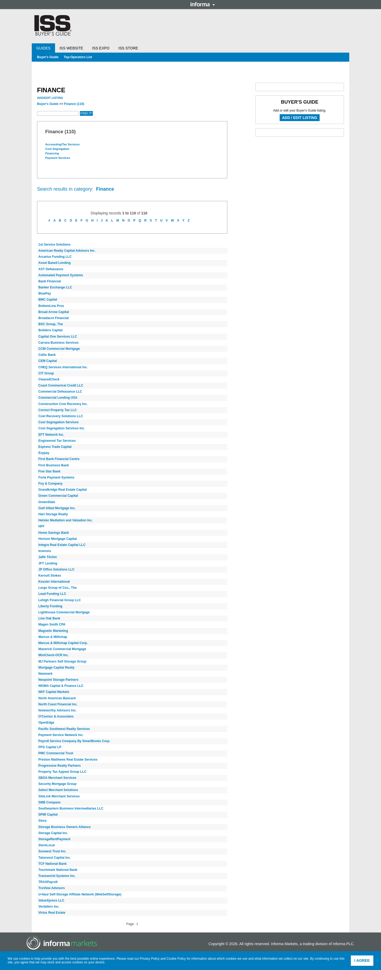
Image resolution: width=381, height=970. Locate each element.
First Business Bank (53, 465)
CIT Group (46, 373)
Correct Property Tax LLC (57, 410)
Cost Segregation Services (58, 422)
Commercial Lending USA (57, 397)
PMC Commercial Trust (55, 753)
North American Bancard (57, 698)
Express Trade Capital (54, 447)
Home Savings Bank (53, 533)
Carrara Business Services (58, 342)
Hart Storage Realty (53, 514)
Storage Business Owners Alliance (64, 827)
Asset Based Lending (54, 263)
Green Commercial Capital (58, 496)
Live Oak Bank (49, 618)
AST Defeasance (50, 269)
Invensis (44, 551)
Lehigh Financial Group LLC (59, 600)
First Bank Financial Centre (58, 459)
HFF (41, 526)
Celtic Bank (47, 355)
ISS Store (128, 48)
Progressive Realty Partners (59, 765)
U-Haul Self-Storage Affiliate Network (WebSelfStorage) (79, 894)
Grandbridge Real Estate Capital (62, 489)
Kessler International (54, 581)
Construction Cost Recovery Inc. (63, 404)
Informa (202, 4)
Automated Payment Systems (60, 275)
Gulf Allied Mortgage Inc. (57, 508)
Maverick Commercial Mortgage (62, 649)
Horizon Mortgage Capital (57, 539)
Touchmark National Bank (57, 870)
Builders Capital (50, 330)
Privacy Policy (150, 958)
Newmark (45, 673)
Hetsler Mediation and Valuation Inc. (65, 520)
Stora (42, 820)
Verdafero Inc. (48, 906)
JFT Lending (47, 563)
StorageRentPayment (54, 839)
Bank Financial (49, 281)
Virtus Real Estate (51, 912)
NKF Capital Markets (53, 692)
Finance (74, 104)
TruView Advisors (51, 888)
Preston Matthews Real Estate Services (67, 759)
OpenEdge (46, 722)
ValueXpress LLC (51, 900)
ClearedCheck (49, 379)
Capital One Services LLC (57, 336)
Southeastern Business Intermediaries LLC (70, 808)
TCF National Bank (52, 864)
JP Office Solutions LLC (56, 569)
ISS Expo (100, 48)
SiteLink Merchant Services (59, 796)
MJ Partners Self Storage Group (62, 661)
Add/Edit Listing (50, 97)
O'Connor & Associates (56, 716)
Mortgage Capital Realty (56, 667)
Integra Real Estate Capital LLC (61, 545)
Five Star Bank (49, 471)
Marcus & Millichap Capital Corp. (63, 643)
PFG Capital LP (49, 747)
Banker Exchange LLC (55, 287)
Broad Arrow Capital (53, 312)
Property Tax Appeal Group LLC (62, 772)
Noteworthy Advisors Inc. (57, 710)
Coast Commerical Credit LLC (60, 385)
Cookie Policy (176, 958)
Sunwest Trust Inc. (52, 851)
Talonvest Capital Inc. (54, 857)
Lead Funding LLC (52, 594)
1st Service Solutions (54, 244)
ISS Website (71, 48)
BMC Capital (47, 299)
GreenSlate (46, 502)
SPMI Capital (48, 814)
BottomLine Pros (51, 306)
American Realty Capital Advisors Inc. (67, 250)
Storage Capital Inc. (53, 833)
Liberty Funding (50, 606)
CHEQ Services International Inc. (63, 367)
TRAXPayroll (48, 882)
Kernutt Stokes (49, 575)
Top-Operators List (78, 57)
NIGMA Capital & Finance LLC (60, 686)
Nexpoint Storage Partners (58, 680)
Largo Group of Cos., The (57, 588)
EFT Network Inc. (51, 434)
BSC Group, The (50, 324)
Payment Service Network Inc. (61, 735)
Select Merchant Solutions (58, 790)
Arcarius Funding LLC (55, 257)
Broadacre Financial (53, 318)
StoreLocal (46, 845)
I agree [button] (362, 960)
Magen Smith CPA (51, 624)
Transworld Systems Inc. (57, 876)
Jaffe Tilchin (47, 557)
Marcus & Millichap (52, 637)
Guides (43, 48)
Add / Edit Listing (299, 118)
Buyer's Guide (47, 57)
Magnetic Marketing (53, 631)
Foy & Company (50, 483)
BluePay (44, 293)
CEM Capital (47, 361)
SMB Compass (49, 802)
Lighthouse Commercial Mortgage (64, 612)
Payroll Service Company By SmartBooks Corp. (74, 741)
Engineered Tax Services (57, 441)
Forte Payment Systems (56, 477)
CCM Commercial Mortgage (59, 349)
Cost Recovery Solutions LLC (60, 416)
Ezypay (43, 453)
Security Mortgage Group (57, 784)
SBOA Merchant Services (57, 778)
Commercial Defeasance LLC (60, 391)
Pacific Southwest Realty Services (64, 729)
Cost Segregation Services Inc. (61, 428)
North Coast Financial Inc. (58, 704)
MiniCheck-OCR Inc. (53, 655)
